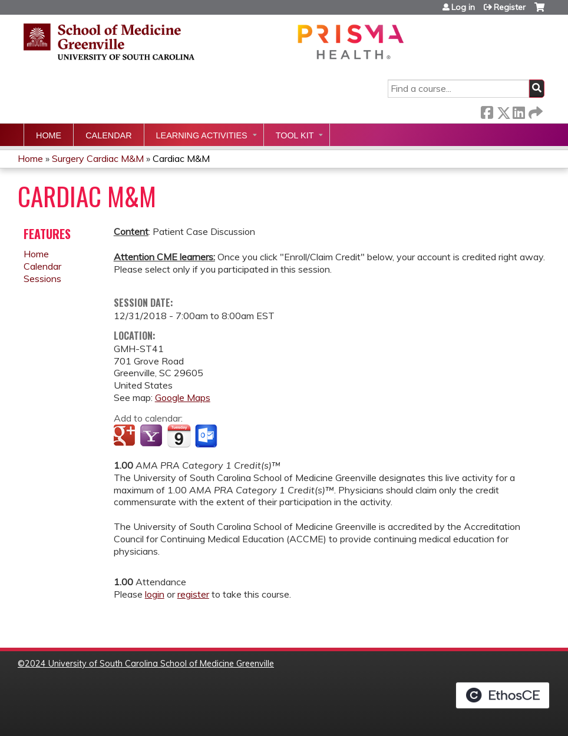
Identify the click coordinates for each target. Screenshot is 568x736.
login (154, 594)
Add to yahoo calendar (152, 436)
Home (48, 135)
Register (510, 7)
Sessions (42, 278)
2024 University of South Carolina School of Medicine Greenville (149, 663)
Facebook (487, 110)
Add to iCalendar (179, 435)
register (193, 594)
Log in (463, 7)
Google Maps (182, 397)
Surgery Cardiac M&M (98, 158)
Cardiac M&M (181, 158)
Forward (534, 110)
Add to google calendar (126, 436)
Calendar (108, 135)
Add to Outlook (207, 436)
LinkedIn (518, 110)
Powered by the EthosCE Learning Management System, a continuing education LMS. (502, 695)
